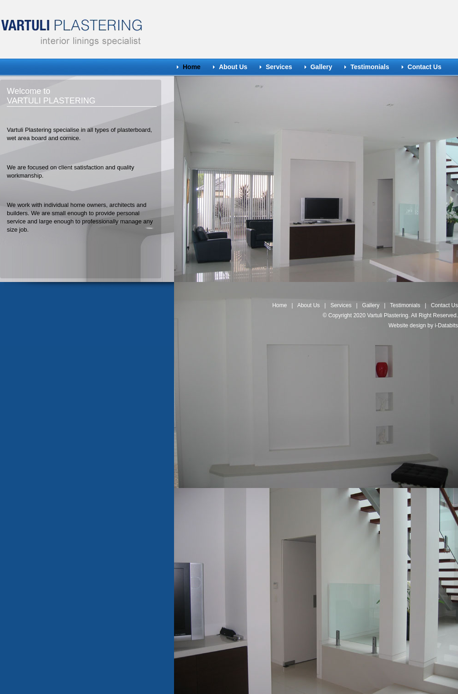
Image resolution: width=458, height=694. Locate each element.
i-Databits (446, 325)
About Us (233, 66)
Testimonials (369, 66)
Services (279, 66)
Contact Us (425, 66)
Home (279, 305)
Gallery (321, 66)
